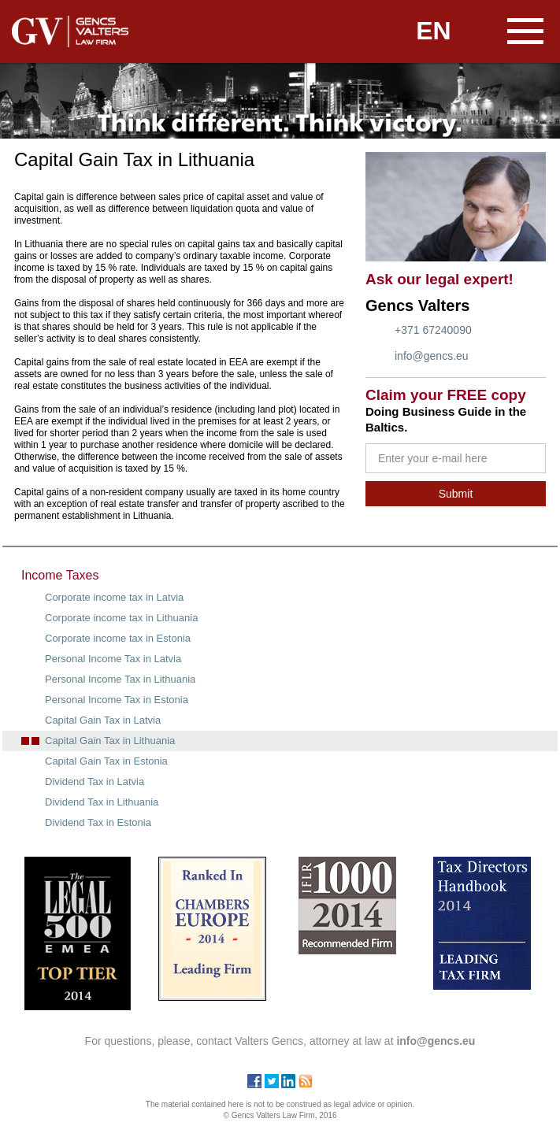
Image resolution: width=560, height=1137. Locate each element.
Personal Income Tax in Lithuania (120, 679)
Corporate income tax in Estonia (118, 638)
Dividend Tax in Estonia (98, 822)
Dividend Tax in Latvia (94, 781)
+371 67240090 (433, 330)
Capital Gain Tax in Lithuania (110, 740)
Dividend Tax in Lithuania (101, 802)
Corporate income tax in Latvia (114, 597)
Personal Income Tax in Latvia (113, 659)
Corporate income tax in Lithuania (121, 618)
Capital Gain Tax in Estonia (106, 761)
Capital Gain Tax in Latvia (103, 720)
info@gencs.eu (432, 356)
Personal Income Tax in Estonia (116, 700)
